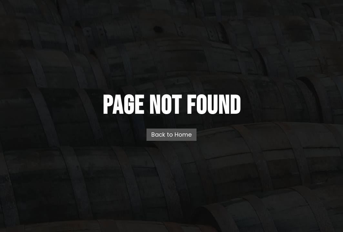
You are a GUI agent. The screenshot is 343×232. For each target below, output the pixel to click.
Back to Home (171, 134)
